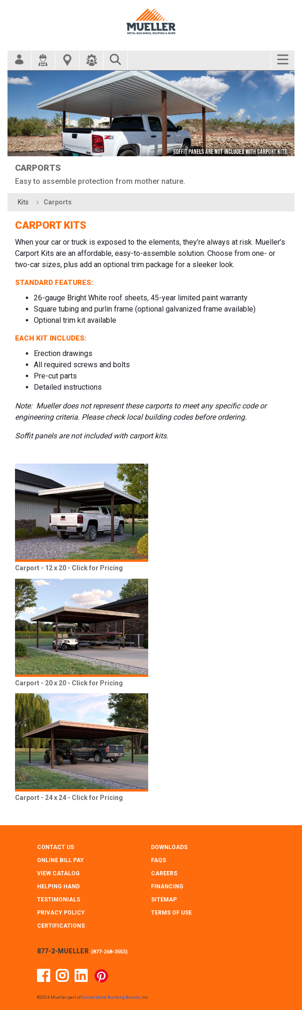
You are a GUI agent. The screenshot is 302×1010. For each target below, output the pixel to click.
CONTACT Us (55, 847)
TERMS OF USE (171, 912)
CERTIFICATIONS (61, 926)
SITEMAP (164, 899)
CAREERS (164, 873)
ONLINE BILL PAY (60, 860)
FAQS (158, 860)
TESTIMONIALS (58, 899)
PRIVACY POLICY (61, 912)
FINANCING (167, 886)
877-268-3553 (109, 952)
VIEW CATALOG (58, 873)
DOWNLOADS (169, 847)
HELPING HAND (58, 886)
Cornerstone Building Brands (111, 997)
